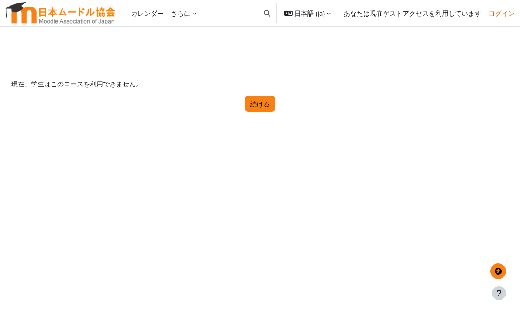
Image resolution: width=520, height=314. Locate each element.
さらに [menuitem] (180, 13)
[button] (267, 13)
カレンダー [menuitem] (147, 13)
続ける (260, 103)
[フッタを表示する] (499, 293)
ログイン (502, 13)
